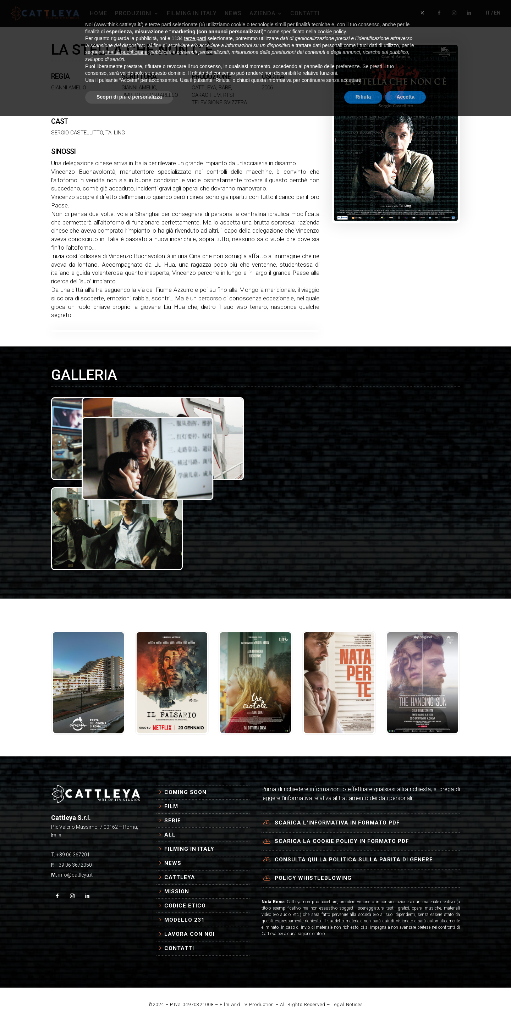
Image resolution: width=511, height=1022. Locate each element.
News (172, 863)
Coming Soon (185, 792)
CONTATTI (305, 13)
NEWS (233, 13)
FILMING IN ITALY (192, 13)
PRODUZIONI (133, 13)
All (170, 835)
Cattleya (179, 877)
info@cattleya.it (75, 875)
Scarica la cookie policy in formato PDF (342, 841)
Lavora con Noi (189, 934)
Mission (176, 891)
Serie (172, 820)
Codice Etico (185, 905)
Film (171, 806)
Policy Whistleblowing (313, 878)
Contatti (179, 948)
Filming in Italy (189, 849)
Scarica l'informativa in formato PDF (337, 823)
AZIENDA (262, 13)
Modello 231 (184, 920)
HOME (98, 13)
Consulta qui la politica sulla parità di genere (354, 859)
